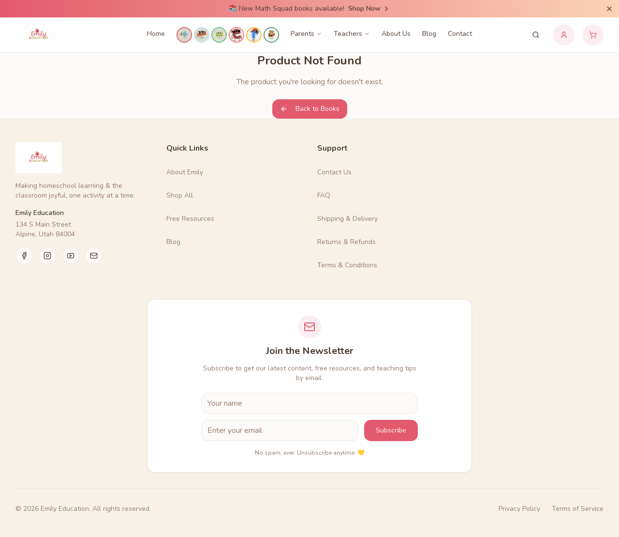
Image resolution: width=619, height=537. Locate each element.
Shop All (179, 195)
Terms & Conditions (347, 265)
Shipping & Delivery (347, 218)
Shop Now (369, 8)
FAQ (323, 195)
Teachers (352, 33)
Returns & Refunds (346, 241)
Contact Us (334, 172)
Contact (460, 33)
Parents (306, 33)
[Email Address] (279, 430)
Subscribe (391, 430)
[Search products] (535, 35)
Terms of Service (578, 508)
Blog (429, 33)
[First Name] (309, 403)
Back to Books (309, 108)
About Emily (184, 172)
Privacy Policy (519, 508)
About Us (396, 33)
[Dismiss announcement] (609, 9)
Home (156, 33)
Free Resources (190, 218)
